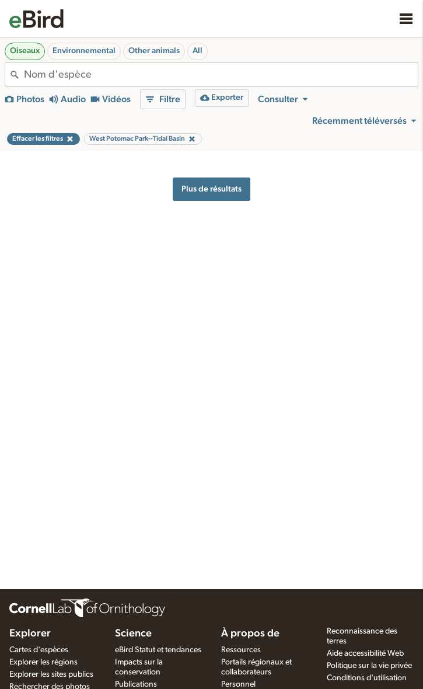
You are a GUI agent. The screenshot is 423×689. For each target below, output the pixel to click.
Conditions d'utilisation (367, 678)
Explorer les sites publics (51, 674)
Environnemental (84, 51)
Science (133, 633)
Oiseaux (25, 51)
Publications (136, 684)
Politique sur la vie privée (369, 666)
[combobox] (221, 74)
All (197, 51)
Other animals (154, 51)
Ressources (241, 650)
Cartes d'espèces (38, 650)
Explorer (30, 633)
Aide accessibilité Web (365, 653)
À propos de (250, 633)
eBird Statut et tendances (158, 650)
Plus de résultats (211, 189)
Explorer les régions (43, 662)
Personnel (238, 684)
